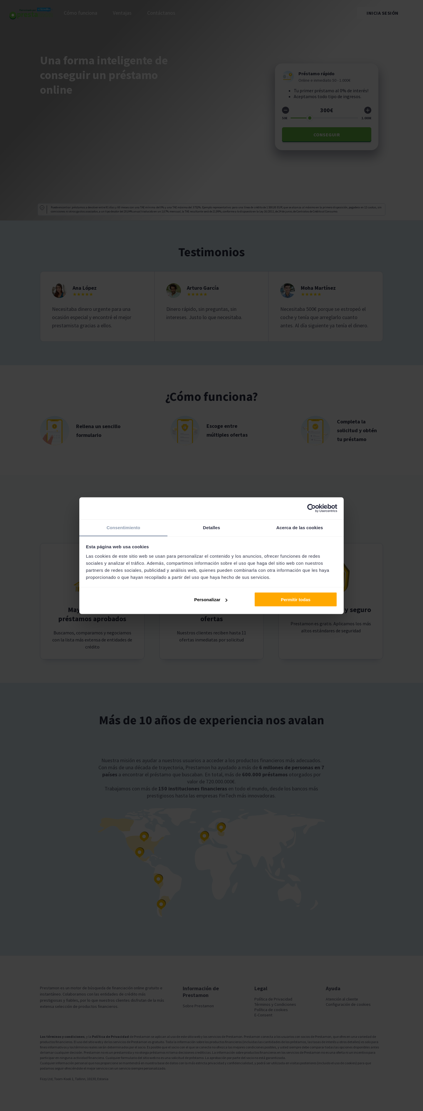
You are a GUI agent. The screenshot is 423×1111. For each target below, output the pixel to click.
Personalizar (210, 599)
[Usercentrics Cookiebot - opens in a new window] (311, 508)
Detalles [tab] (211, 527)
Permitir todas (295, 599)
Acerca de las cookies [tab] (299, 527)
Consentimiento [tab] (123, 527)
